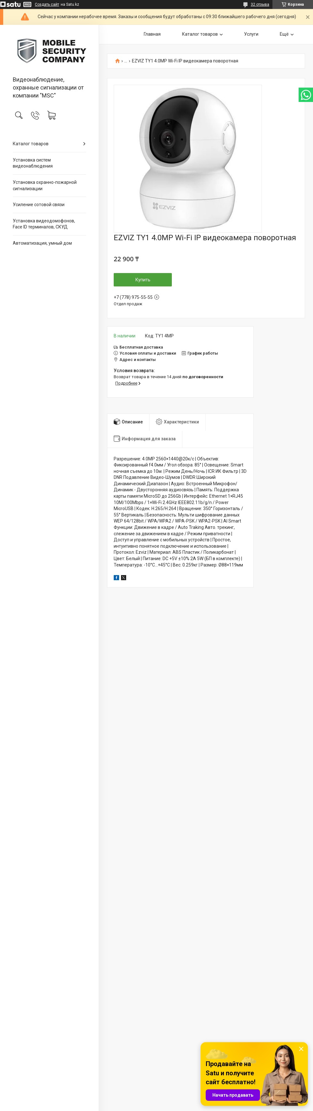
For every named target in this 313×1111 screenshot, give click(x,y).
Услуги (251, 34)
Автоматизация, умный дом (42, 243)
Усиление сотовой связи (39, 204)
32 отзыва (260, 4)
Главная (152, 34)
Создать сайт (47, 4)
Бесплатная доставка (141, 347)
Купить (142, 279)
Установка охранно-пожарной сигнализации (45, 185)
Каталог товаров (31, 143)
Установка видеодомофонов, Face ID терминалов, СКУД (44, 224)
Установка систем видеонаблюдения (33, 163)
